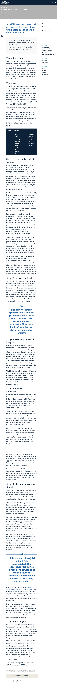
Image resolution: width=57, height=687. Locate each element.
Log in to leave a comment (22, 681)
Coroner (44, 27)
